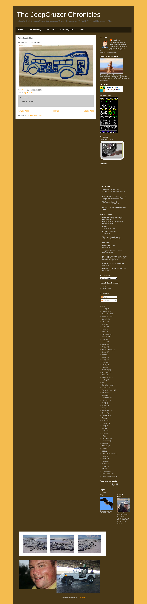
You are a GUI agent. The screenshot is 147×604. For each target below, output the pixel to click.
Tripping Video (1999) (109, 228)
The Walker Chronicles (110, 202)
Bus (103, 382)
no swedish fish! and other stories (114, 256)
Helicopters (105, 398)
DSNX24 (105, 448)
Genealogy (105, 471)
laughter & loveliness (109, 232)
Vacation (104, 423)
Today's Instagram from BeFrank (112, 199)
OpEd (104, 365)
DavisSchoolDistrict (108, 453)
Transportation (106, 474)
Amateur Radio (107, 349)
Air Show (105, 372)
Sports (104, 352)
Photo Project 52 (67, 30)
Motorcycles (106, 441)
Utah (103, 428)
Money (104, 420)
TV (103, 436)
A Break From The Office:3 (110, 204)
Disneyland (105, 415)
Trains (104, 418)
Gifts (82, 30)
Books (104, 395)
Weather (104, 387)
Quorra (104, 413)
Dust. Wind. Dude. (108, 246)
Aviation (104, 337)
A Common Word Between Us (111, 239)
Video (104, 405)
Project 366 (105, 314)
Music (104, 357)
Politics (104, 347)
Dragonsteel (106, 438)
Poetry (104, 426)
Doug (103, 321)
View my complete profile (108, 52)
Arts (103, 469)
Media (104, 380)
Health (104, 456)
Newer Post (23, 111)
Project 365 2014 (107, 390)
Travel (104, 362)
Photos (104, 458)
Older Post (89, 111)
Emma (104, 329)
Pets (103, 403)
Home (20, 30)
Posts (104, 297)
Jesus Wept (106, 233)
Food (103, 339)
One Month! (106, 247)
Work (33, 93)
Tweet (104, 309)
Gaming (104, 344)
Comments (105, 300)
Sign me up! (106, 265)
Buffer (104, 319)
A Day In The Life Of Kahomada (113, 263)
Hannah (104, 392)
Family (104, 359)
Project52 (105, 461)
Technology (105, 334)
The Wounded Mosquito (110, 190)
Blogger (82, 597)
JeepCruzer (117, 40)
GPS (103, 408)
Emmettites (106, 242)
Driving (104, 375)
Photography (106, 410)
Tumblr (104, 327)
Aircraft (104, 466)
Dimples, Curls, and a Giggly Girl (114, 268)
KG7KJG (105, 370)
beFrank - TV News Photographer (114, 197)
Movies (104, 342)
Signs (104, 433)
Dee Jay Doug (35, 30)
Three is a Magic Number (111, 237)
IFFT (103, 354)
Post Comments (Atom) (34, 115)
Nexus (104, 443)
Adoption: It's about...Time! (112, 251)
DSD (103, 451)
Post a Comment (28, 101)
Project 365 (27, 93)
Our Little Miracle (107, 253)
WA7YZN (50, 30)
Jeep (103, 367)
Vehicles (104, 464)
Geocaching (106, 377)
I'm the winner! (107, 270)
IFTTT (104, 311)
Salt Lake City (106, 385)
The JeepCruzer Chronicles (58, 14)
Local (103, 324)
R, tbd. (104, 226)
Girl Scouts (105, 400)
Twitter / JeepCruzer (108, 476)
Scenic (104, 431)
